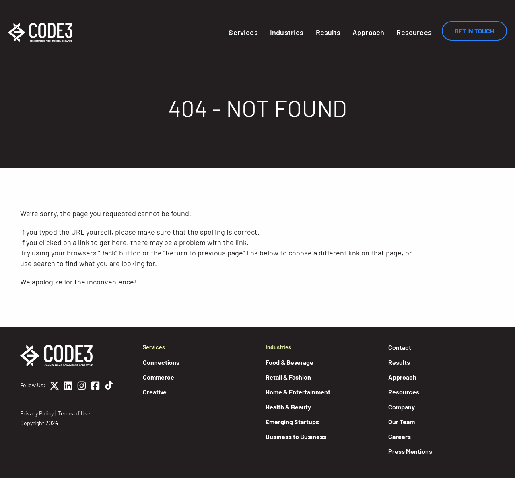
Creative (155, 392)
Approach (368, 32)
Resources (414, 32)
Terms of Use (74, 413)
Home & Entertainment (298, 392)
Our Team (401, 421)
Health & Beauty (288, 407)
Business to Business (296, 436)
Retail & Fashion (288, 377)
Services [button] (243, 32)
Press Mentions (410, 451)
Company (401, 407)
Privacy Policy (37, 413)
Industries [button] (287, 32)
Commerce (158, 377)
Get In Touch (474, 31)
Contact (399, 347)
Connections (161, 362)
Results (328, 32)
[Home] (40, 32)
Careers (399, 436)
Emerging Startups (292, 421)
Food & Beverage (289, 362)
